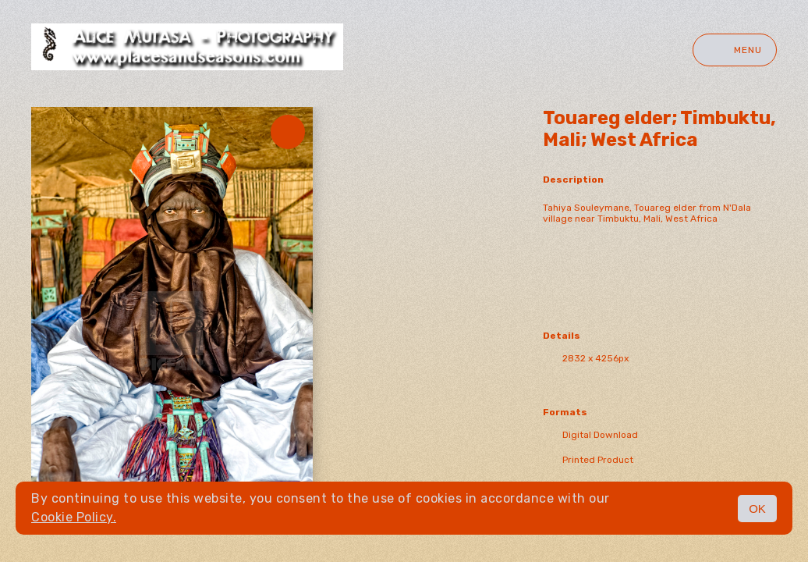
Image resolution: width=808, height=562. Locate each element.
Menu (734, 50)
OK (757, 508)
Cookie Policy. (73, 517)
